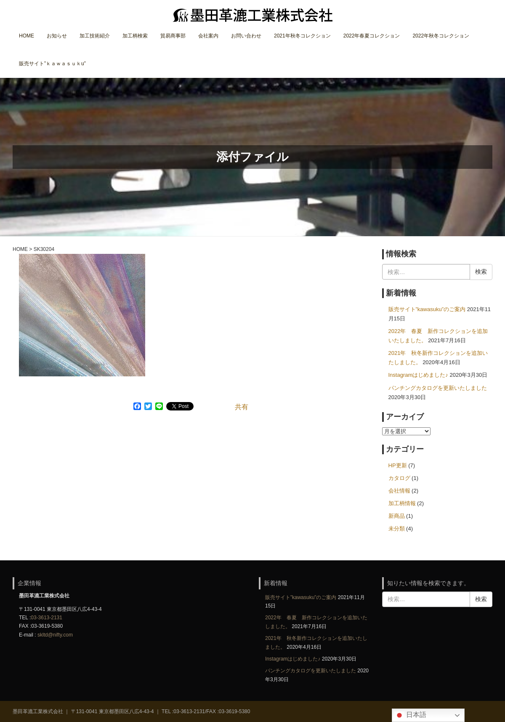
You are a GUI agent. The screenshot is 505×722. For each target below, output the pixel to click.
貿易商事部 (173, 36)
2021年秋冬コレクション (302, 36)
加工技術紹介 (95, 36)
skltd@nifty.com (55, 635)
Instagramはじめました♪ (418, 375)
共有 (241, 406)
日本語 (410, 715)
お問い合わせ (246, 36)
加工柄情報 (402, 503)
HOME (26, 36)
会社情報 (399, 491)
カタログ (399, 478)
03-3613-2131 (46, 618)
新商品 (396, 516)
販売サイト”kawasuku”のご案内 (427, 309)
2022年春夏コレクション (371, 36)
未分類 (396, 528)
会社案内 (208, 36)
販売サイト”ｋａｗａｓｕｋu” (52, 64)
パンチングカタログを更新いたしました (437, 388)
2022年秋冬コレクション (440, 36)
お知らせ (57, 36)
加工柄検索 (135, 36)
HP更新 (397, 465)
